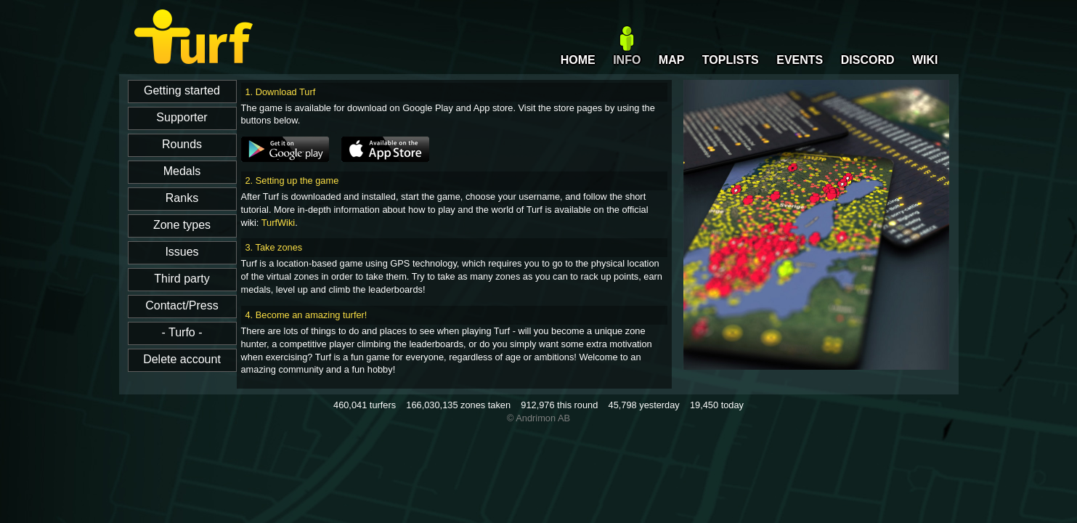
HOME (578, 60)
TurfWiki (278, 222)
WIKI (925, 60)
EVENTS (799, 60)
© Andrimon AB (538, 418)
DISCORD (868, 60)
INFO (627, 60)
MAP (672, 60)
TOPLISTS (730, 60)
